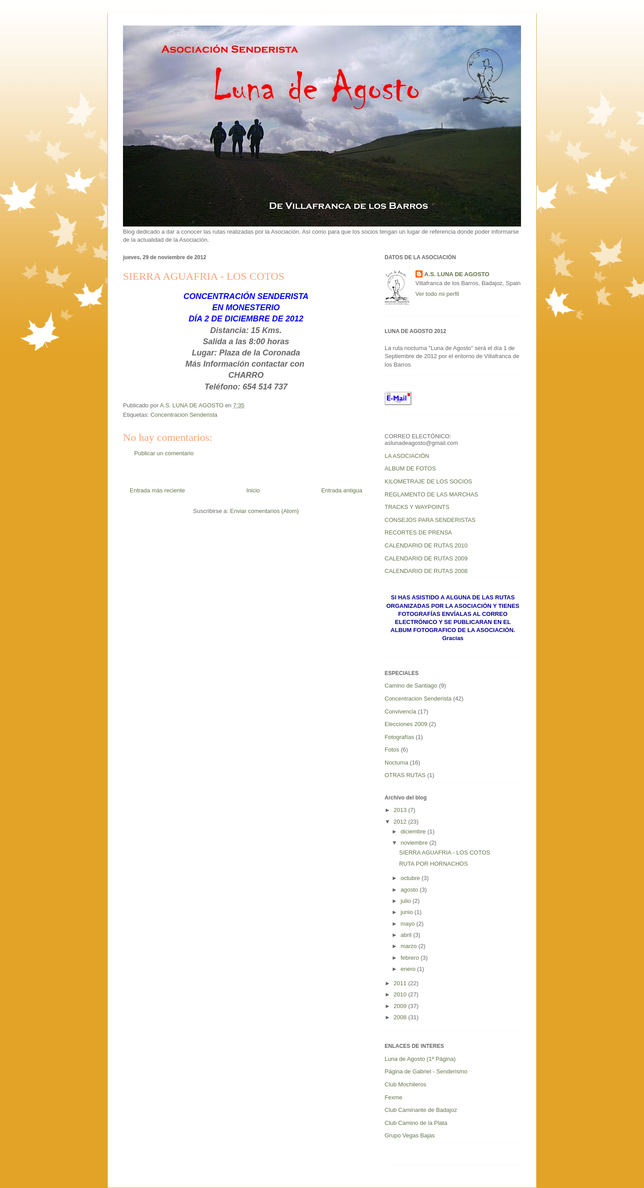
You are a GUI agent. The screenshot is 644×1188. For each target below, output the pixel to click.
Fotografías (399, 737)
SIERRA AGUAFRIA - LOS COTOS (444, 852)
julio (407, 900)
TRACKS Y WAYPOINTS (417, 507)
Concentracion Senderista (183, 414)
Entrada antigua (341, 490)
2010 (401, 994)
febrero (411, 957)
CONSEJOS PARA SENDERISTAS (430, 520)
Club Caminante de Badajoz (421, 1110)
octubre (411, 878)
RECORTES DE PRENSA (418, 532)
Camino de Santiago (411, 685)
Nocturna (396, 762)
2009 (401, 1006)
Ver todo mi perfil (437, 294)
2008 (401, 1017)
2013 (401, 810)
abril (407, 935)
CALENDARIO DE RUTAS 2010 (426, 545)
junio (408, 912)
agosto (410, 889)
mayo (408, 923)
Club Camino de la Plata (416, 1123)
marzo (410, 946)
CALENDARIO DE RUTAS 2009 (426, 558)
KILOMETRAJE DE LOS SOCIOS (428, 481)
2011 (401, 983)
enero (409, 969)
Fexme (393, 1097)
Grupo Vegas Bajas (410, 1135)
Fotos (392, 749)
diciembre (414, 831)
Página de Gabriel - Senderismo (426, 1071)
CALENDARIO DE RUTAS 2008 (426, 571)
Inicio (253, 490)
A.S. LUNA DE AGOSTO (456, 274)
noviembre (415, 842)
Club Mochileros (405, 1084)
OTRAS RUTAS (405, 775)
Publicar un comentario (164, 453)
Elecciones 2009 (406, 724)
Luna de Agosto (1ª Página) (420, 1059)
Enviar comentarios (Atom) (264, 511)
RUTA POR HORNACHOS (433, 863)
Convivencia (400, 711)
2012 (401, 821)
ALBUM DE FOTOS (410, 468)
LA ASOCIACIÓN (407, 456)
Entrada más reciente (157, 490)
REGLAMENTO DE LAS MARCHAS (431, 494)
